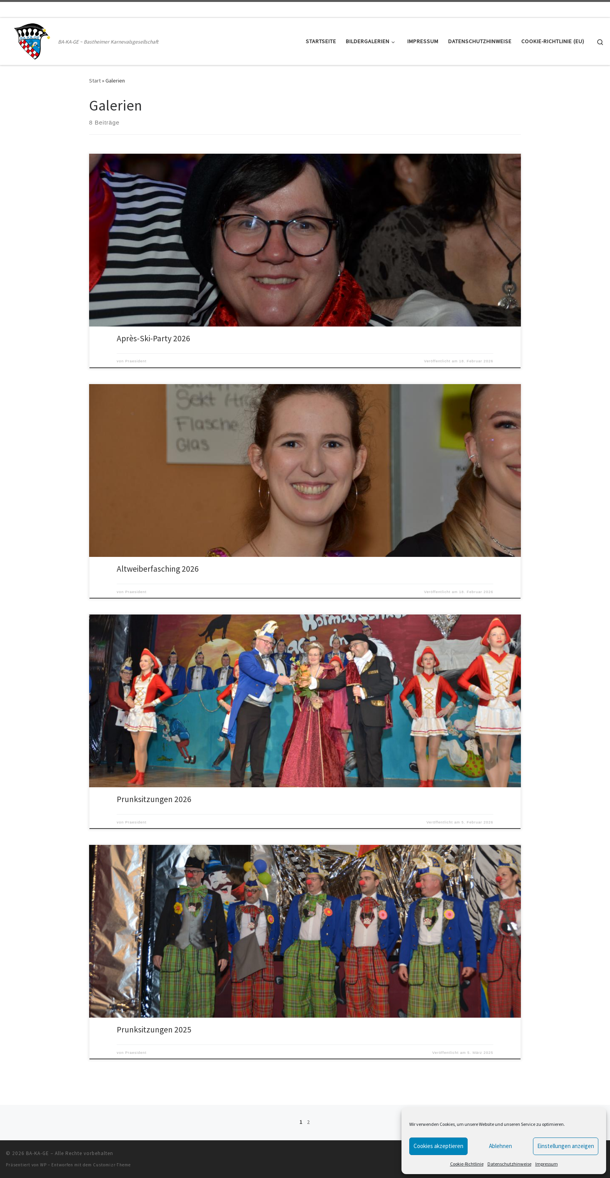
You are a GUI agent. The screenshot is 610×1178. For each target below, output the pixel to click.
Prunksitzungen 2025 (154, 1029)
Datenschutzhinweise (509, 1164)
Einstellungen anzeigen (565, 1146)
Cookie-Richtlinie (467, 1164)
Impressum (546, 1164)
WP (43, 1164)
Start (95, 80)
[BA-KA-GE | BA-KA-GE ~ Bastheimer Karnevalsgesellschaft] (30, 40)
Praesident (136, 361)
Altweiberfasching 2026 (158, 569)
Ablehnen (500, 1146)
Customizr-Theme (112, 1164)
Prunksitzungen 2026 (154, 799)
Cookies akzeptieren (438, 1146)
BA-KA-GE (37, 1153)
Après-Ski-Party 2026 (153, 338)
